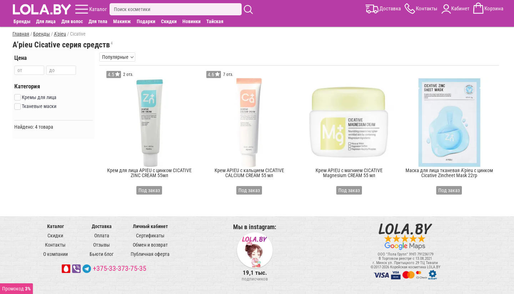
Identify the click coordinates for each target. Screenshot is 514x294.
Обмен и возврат (150, 245)
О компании (55, 254)
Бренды (22, 21)
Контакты (55, 245)
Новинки (191, 21)
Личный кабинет (150, 226)
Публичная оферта (150, 254)
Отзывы (101, 245)
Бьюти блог (102, 254)
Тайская (214, 21)
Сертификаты (150, 235)
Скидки (169, 21)
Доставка (102, 226)
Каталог (55, 226)
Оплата (101, 235)
